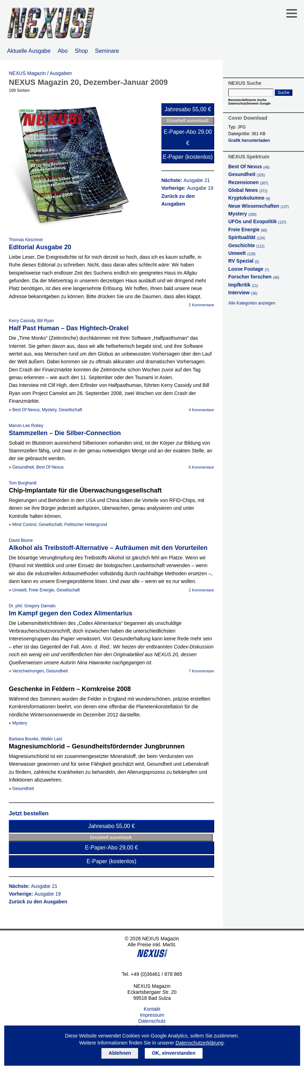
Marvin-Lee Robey (26, 425)
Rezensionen (248, 182)
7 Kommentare (201, 671)
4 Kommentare (201, 410)
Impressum (152, 1015)
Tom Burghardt (23, 483)
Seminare (107, 51)
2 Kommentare (201, 305)
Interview (242, 292)
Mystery (49, 409)
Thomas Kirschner (26, 239)
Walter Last (51, 738)
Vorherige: (187, 188)
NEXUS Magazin (27, 73)
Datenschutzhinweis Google (249, 103)
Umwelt (19, 590)
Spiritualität (246, 237)
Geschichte (246, 245)
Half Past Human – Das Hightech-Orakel (69, 328)
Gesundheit (23, 467)
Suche (284, 92)
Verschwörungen (28, 671)
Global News (247, 190)
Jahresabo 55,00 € (188, 109)
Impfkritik (243, 285)
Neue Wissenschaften (258, 206)
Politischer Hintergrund (85, 524)
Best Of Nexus (25, 409)
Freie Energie (41, 590)
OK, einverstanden (174, 1053)
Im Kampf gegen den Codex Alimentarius (70, 613)
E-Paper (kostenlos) (187, 157)
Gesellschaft (70, 409)
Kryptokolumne (249, 198)
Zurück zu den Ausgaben (38, 901)
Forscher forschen (253, 277)
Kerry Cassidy (22, 320)
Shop (81, 51)
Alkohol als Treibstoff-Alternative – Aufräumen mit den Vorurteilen (108, 547)
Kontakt (152, 1009)
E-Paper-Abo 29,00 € (188, 137)
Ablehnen (119, 1053)
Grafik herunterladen (249, 140)
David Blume (21, 540)
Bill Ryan (45, 320)
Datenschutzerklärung (199, 1043)
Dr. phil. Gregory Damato (32, 605)
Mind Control (24, 524)
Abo (63, 51)
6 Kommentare (201, 467)
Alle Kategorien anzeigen (251, 303)
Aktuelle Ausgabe (29, 51)
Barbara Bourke (23, 738)
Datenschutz (152, 1021)
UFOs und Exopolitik (257, 221)
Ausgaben (61, 73)
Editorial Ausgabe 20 (40, 247)
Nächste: (185, 180)
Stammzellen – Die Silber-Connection (65, 433)
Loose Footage (248, 269)
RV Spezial (243, 261)
